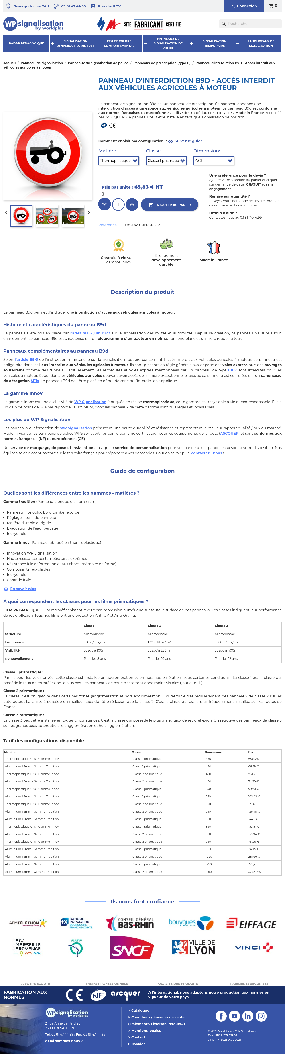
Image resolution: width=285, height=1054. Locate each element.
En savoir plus (19, 589)
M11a (35, 381)
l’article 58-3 (26, 359)
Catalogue (140, 1010)
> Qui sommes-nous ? (64, 1041)
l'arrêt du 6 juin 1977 (90, 333)
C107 (232, 370)
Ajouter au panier (169, 205)
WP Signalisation (90, 402)
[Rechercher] (250, 23)
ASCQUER (229, 433)
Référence (107, 225)
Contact (138, 1037)
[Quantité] (118, 204)
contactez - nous (206, 453)
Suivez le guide (185, 141)
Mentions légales (146, 1030)
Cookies (138, 1044)
